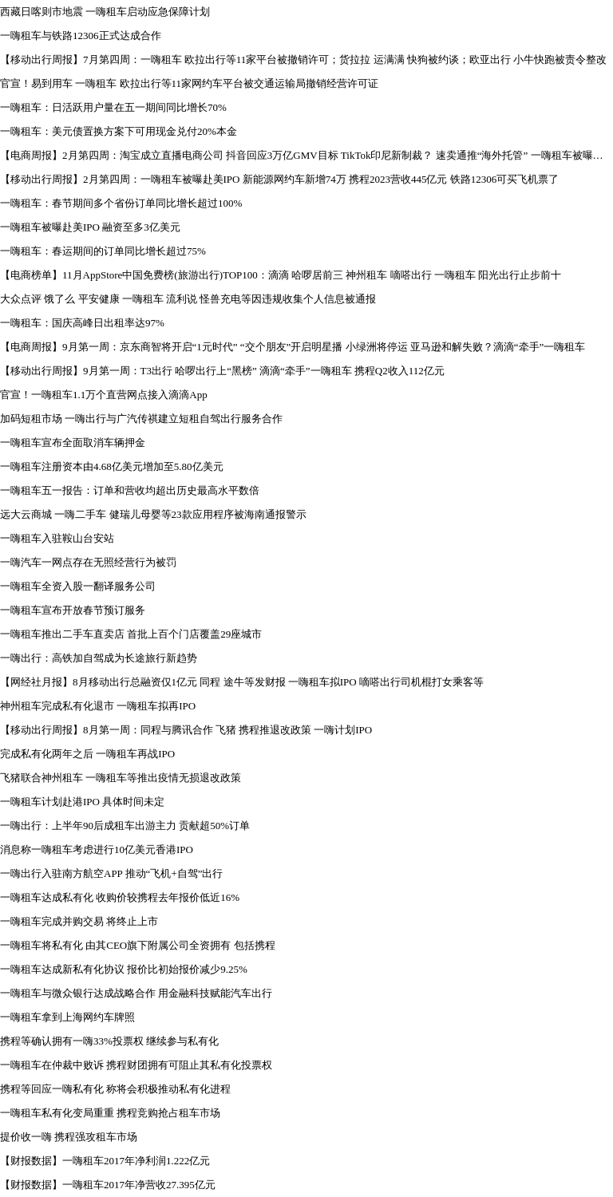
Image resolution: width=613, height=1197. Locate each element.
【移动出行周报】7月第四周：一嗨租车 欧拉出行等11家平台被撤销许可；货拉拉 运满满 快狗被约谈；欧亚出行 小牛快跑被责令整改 (303, 59)
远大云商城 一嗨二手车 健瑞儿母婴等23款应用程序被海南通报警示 (153, 514)
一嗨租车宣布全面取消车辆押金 (72, 442)
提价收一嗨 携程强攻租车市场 (68, 1137)
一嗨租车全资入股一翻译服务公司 (78, 586)
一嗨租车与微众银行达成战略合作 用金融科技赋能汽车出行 (136, 993)
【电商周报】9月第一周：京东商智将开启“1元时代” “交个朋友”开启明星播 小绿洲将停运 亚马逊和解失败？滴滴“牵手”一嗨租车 (292, 347)
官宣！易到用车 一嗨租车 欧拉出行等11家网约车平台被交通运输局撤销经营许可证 (189, 83)
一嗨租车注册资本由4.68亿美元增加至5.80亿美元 (111, 466)
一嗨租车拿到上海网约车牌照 (67, 1017)
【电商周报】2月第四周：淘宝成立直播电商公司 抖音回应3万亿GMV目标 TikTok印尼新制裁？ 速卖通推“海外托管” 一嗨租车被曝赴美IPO (306, 155)
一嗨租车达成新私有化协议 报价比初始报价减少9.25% (123, 969)
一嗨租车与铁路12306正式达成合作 (80, 35)
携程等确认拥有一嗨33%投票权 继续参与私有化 (109, 1041)
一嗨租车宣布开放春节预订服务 (72, 610)
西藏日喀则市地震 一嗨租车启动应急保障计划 (105, 12)
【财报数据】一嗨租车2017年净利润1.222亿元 (105, 1161)
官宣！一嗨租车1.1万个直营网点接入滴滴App (104, 395)
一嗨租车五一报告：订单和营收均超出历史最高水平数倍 (129, 490)
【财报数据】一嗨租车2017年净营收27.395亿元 (108, 1185)
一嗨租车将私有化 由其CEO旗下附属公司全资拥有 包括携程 (137, 945)
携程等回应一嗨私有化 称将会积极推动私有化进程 (115, 1089)
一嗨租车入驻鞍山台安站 (57, 538)
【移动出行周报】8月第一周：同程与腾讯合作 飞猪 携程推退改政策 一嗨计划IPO (186, 730)
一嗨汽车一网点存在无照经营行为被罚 (88, 562)
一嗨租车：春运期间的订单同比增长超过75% (103, 251)
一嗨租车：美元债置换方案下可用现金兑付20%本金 (118, 131)
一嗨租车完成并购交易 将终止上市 (79, 921)
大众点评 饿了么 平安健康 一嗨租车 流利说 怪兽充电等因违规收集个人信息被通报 (188, 299)
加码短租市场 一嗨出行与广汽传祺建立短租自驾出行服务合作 (141, 419)
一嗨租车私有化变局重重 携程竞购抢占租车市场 (110, 1113)
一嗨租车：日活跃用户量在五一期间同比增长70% (113, 107)
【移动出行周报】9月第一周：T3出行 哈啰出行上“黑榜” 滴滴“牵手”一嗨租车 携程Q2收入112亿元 (222, 371)
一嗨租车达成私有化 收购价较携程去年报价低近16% (119, 897)
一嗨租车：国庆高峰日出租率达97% (82, 323)
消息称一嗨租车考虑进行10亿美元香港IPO (96, 849)
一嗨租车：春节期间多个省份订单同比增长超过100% (121, 203)
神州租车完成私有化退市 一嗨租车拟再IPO (98, 706)
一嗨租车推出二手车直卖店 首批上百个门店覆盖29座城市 (131, 634)
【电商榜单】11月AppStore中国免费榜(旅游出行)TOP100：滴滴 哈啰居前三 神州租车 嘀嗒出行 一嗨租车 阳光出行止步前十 (280, 275)
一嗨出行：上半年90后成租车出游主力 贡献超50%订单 (125, 826)
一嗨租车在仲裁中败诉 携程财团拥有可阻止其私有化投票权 (136, 1065)
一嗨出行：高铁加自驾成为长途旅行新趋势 (98, 658)
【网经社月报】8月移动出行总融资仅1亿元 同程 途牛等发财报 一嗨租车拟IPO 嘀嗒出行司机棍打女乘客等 (242, 682)
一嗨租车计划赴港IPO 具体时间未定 (82, 802)
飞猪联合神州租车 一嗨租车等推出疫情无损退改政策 (120, 778)
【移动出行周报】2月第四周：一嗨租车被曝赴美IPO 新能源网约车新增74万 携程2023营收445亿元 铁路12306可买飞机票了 (279, 179)
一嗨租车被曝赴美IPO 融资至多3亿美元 (90, 227)
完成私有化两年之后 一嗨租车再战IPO (87, 754)
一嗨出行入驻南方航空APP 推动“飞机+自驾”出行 (111, 873)
